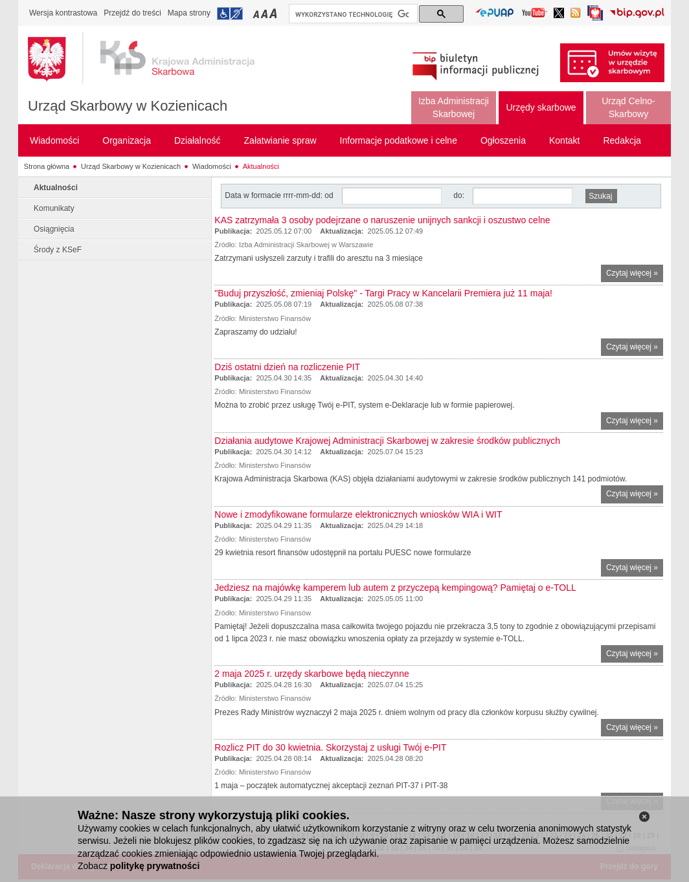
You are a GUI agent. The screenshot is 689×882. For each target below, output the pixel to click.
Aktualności (261, 166)
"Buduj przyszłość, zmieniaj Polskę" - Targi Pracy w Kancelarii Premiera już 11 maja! (383, 293)
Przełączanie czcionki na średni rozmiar (265, 13)
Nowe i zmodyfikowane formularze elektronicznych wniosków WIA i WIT (358, 514)
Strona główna (46, 166)
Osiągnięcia (54, 229)
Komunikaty (54, 208)
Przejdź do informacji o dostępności (230, 13)
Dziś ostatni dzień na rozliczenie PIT (287, 367)
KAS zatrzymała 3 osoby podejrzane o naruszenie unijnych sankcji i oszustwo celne (382, 220)
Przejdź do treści (132, 12)
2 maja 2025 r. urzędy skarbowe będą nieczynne (311, 673)
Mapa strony (189, 12)
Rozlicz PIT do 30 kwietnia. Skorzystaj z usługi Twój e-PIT (330, 747)
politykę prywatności (154, 866)
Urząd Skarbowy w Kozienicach (127, 106)
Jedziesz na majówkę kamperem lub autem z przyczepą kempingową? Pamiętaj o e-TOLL (395, 587)
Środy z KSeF (58, 249)
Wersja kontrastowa (63, 12)
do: (458, 195)
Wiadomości (211, 166)
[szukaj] (352, 14)
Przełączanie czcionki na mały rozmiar (257, 13)
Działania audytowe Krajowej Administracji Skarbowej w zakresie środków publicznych (387, 440)
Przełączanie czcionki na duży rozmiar (274, 13)
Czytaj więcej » (634, 274)
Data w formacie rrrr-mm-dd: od (280, 195)
